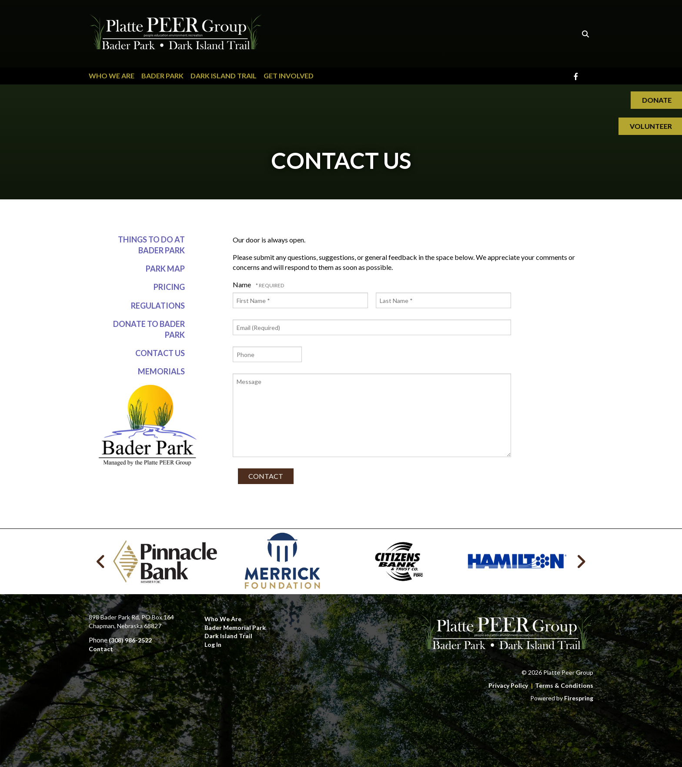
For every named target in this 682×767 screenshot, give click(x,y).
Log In (212, 644)
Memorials (161, 372)
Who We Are (111, 75)
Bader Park (162, 75)
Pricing (169, 287)
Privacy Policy (508, 685)
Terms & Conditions (564, 685)
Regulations (158, 305)
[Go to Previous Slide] (101, 561)
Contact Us (160, 353)
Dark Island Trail (224, 75)
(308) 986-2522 (130, 640)
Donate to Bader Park (149, 329)
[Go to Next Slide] (580, 561)
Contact (101, 649)
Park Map (165, 269)
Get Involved (289, 75)
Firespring (578, 698)
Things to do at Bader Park (151, 245)
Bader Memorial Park (235, 627)
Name (242, 284)
